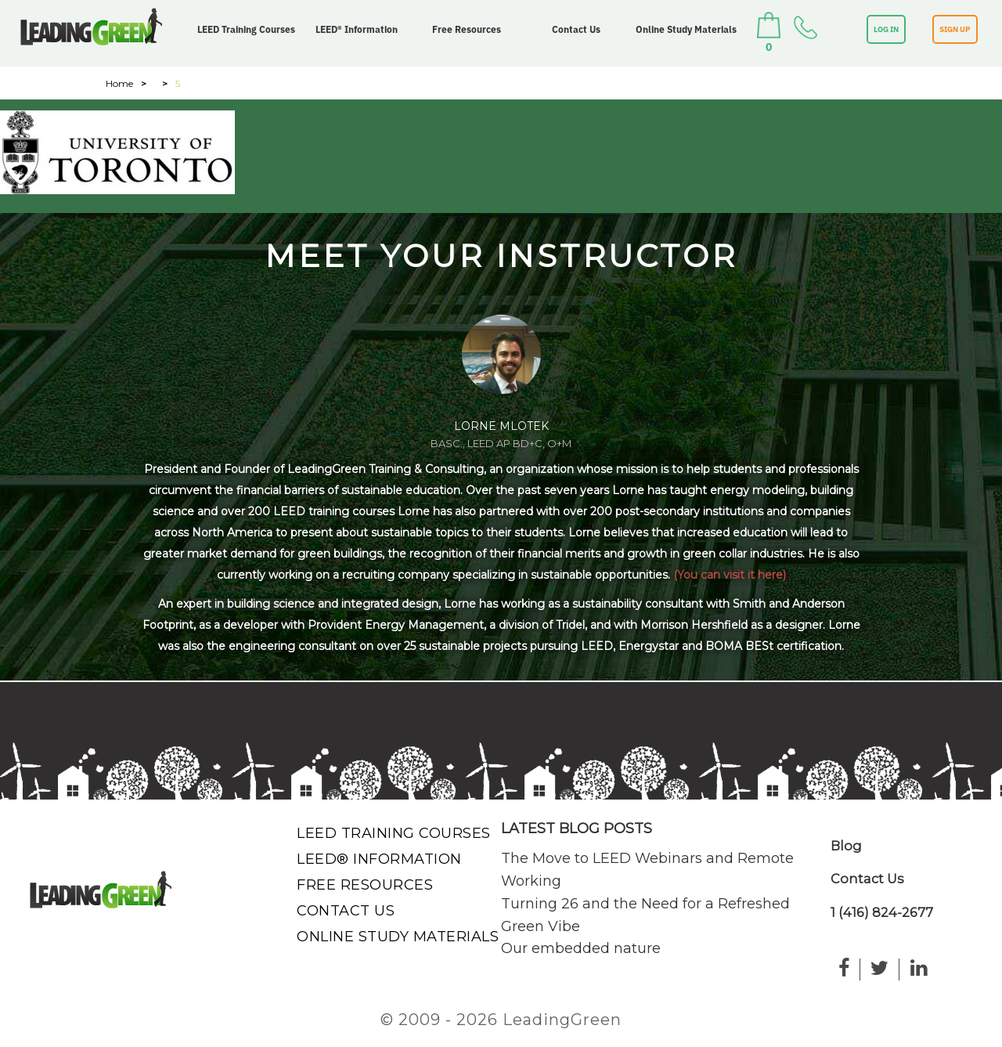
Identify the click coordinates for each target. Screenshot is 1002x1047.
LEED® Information (356, 29)
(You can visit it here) (729, 575)
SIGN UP (955, 29)
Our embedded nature (581, 948)
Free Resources (466, 29)
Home (119, 83)
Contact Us (576, 29)
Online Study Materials (686, 29)
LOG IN (886, 29)
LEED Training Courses (246, 29)
